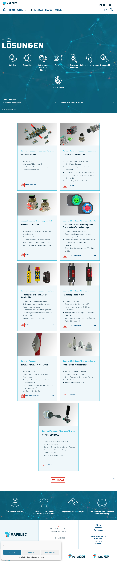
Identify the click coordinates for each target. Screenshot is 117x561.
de (111, 5)
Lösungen (28, 10)
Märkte (20, 10)
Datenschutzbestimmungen (36, 557)
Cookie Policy (22, 557)
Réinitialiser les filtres (9, 109)
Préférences (50, 552)
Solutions (98, 527)
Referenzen (38, 10)
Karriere (98, 541)
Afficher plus (58, 480)
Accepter (12, 552)
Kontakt (98, 544)
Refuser (31, 552)
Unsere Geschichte (98, 536)
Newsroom (49, 10)
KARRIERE (58, 10)
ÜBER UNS (11, 10)
